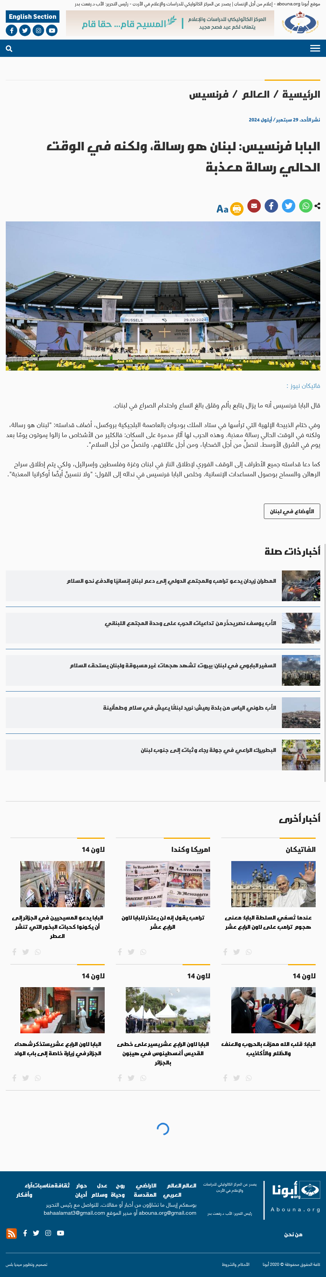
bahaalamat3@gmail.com (74, 1212)
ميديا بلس (14, 1264)
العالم (255, 94)
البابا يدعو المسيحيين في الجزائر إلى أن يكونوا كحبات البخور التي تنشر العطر (57, 926)
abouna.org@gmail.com (167, 1212)
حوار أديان (81, 1190)
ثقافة (62, 1185)
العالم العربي (172, 1190)
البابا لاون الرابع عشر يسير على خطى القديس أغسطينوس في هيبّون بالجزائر (163, 1053)
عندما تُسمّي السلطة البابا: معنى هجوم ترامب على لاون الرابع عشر (268, 922)
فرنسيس (209, 94)
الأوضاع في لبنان (292, 511)
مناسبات (43, 1185)
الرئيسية (301, 94)
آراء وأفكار (24, 1190)
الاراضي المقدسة (145, 1190)
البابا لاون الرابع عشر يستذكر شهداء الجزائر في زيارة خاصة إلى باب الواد (57, 1048)
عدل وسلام (99, 1190)
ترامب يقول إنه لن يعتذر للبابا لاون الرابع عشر (163, 922)
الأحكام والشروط (235, 1264)
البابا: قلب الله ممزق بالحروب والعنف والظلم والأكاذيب (268, 1048)
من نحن (293, 1234)
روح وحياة (118, 1190)
